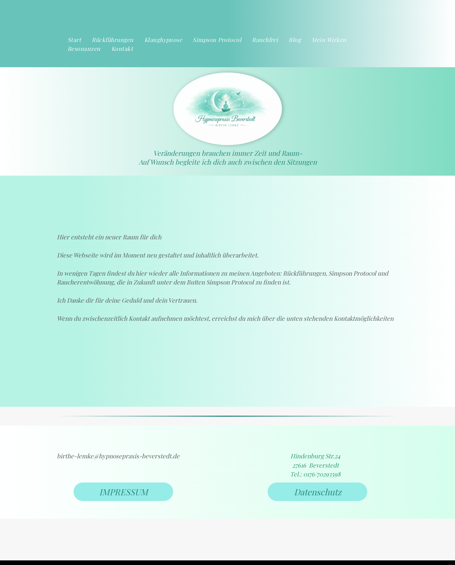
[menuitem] (74, 39)
